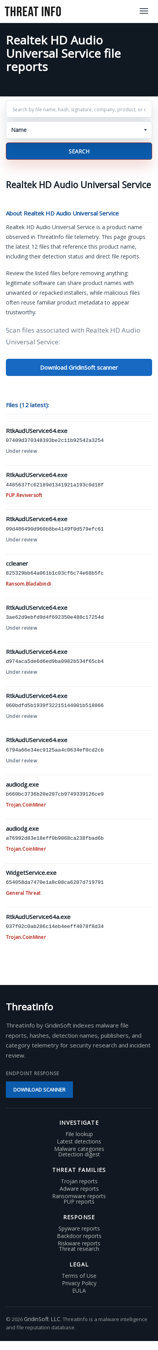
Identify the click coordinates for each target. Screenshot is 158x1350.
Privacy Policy (79, 1283)
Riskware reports (79, 1243)
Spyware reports (79, 1228)
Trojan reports (79, 1181)
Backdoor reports (79, 1236)
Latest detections (79, 1141)
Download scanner (39, 1089)
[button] (79, 130)
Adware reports (79, 1188)
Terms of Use (79, 1276)
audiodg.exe (22, 784)
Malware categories (79, 1149)
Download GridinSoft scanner (79, 367)
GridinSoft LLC (42, 1319)
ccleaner (17, 563)
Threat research (79, 1249)
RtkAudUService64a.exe (38, 917)
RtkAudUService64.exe (36, 431)
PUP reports (79, 1201)
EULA (79, 1290)
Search (79, 151)
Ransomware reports (79, 1196)
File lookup (79, 1134)
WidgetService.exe (31, 872)
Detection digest (79, 1154)
